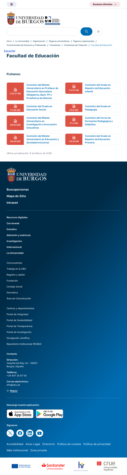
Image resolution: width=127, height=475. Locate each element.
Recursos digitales (17, 217)
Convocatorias (14, 262)
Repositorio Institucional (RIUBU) (24, 343)
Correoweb (13, 223)
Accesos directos (102, 4)
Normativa (12, 292)
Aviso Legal (33, 444)
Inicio (9, 41)
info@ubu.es (13, 384)
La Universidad (22, 41)
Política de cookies (69, 444)
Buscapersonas (18, 189)
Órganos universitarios (59, 41)
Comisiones (55, 45)
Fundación (12, 280)
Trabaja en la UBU (16, 268)
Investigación (14, 241)
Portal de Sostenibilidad (19, 320)
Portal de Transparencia (19, 326)
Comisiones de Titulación (75, 45)
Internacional (14, 247)
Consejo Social (14, 286)
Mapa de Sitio (16, 196)
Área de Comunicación (19, 298)
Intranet (12, 202)
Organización (39, 41)
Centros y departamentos (20, 308)
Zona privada (38, 450)
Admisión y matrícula (19, 235)
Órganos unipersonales (83, 41)
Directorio (48, 444)
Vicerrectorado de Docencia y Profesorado (26, 45)
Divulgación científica (18, 338)
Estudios (12, 229)
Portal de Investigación (19, 332)
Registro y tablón (16, 274)
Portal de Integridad (17, 314)
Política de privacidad (97, 444)
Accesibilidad (15, 444)
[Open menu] (98, 31)
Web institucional (17, 450)
